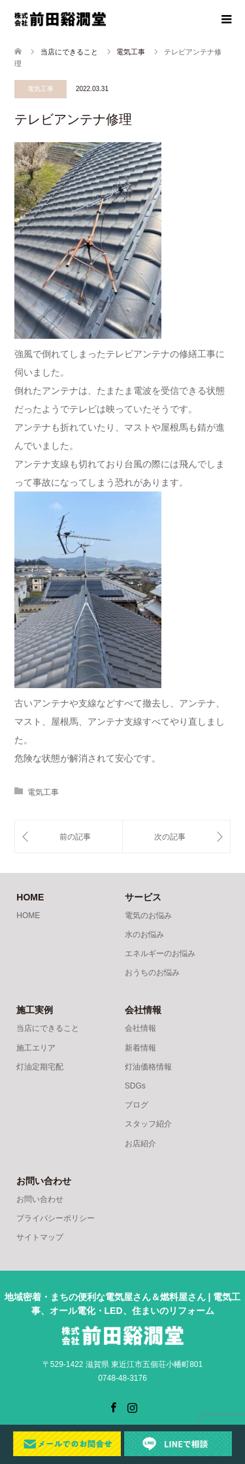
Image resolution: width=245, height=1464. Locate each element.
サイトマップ (39, 1237)
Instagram (132, 1406)
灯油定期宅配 (39, 1066)
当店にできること (47, 1028)
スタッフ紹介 (148, 1123)
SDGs (135, 1085)
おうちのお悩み (152, 972)
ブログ (136, 1104)
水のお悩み (144, 934)
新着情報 (140, 1047)
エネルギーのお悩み (160, 953)
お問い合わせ (39, 1199)
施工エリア (36, 1047)
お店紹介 (140, 1143)
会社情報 (140, 1028)
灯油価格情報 (148, 1066)
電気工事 (40, 88)
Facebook (113, 1406)
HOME (28, 915)
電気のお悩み (148, 915)
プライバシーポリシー (55, 1218)
